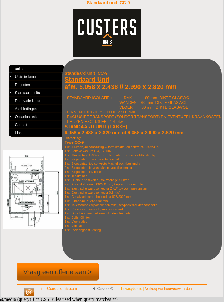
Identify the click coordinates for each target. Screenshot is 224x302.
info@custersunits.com (59, 289)
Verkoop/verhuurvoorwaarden (168, 289)
